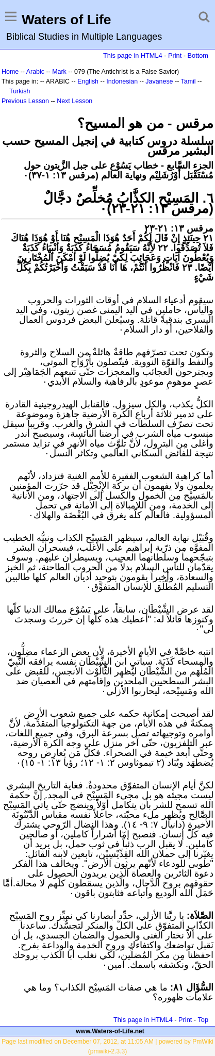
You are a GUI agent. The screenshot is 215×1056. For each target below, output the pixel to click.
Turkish (19, 91)
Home (10, 71)
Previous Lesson (25, 101)
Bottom (198, 55)
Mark (59, 71)
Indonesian (122, 81)
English (87, 81)
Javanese (159, 81)
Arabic (35, 71)
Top (202, 1020)
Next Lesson (74, 101)
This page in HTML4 (132, 55)
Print (174, 55)
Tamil (188, 81)
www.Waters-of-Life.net (110, 1031)
